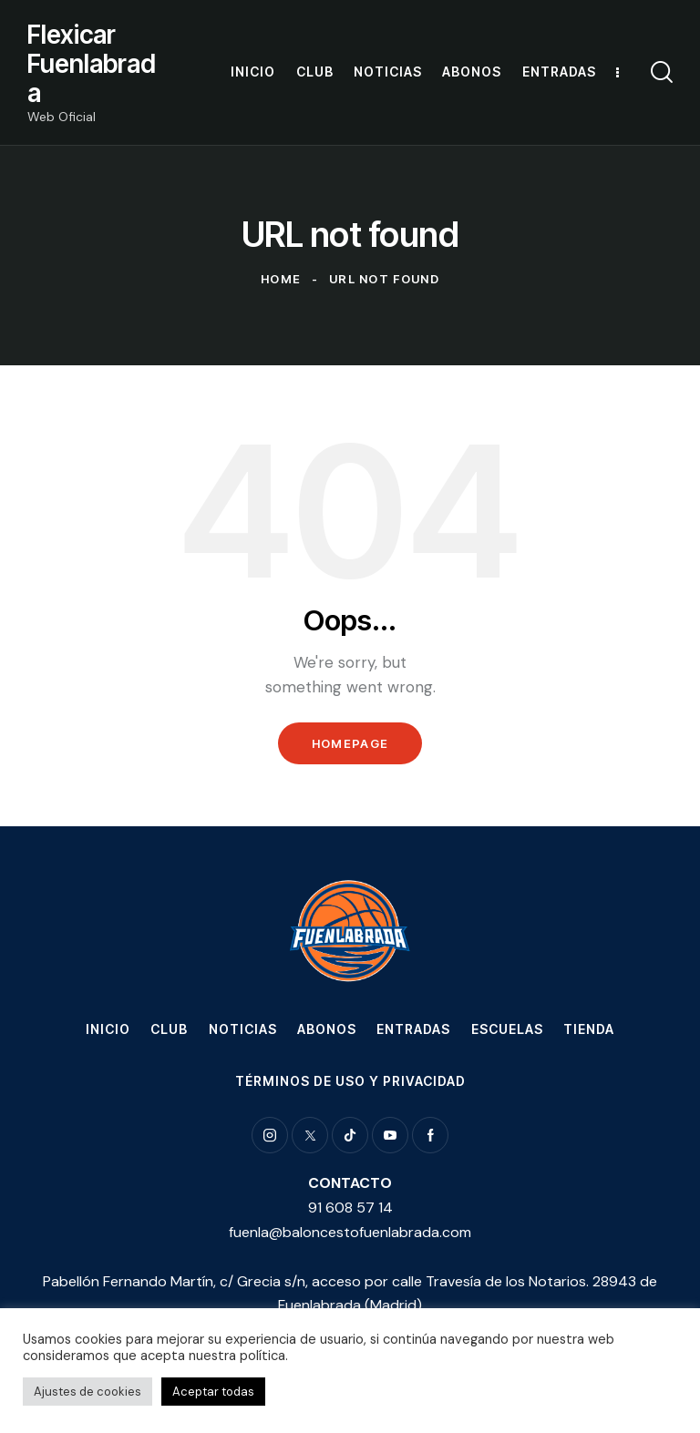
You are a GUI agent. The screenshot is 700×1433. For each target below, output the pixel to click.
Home (281, 278)
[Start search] (661, 72)
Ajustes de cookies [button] (87, 1391)
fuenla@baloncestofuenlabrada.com (350, 1232)
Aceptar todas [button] (213, 1391)
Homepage (350, 743)
